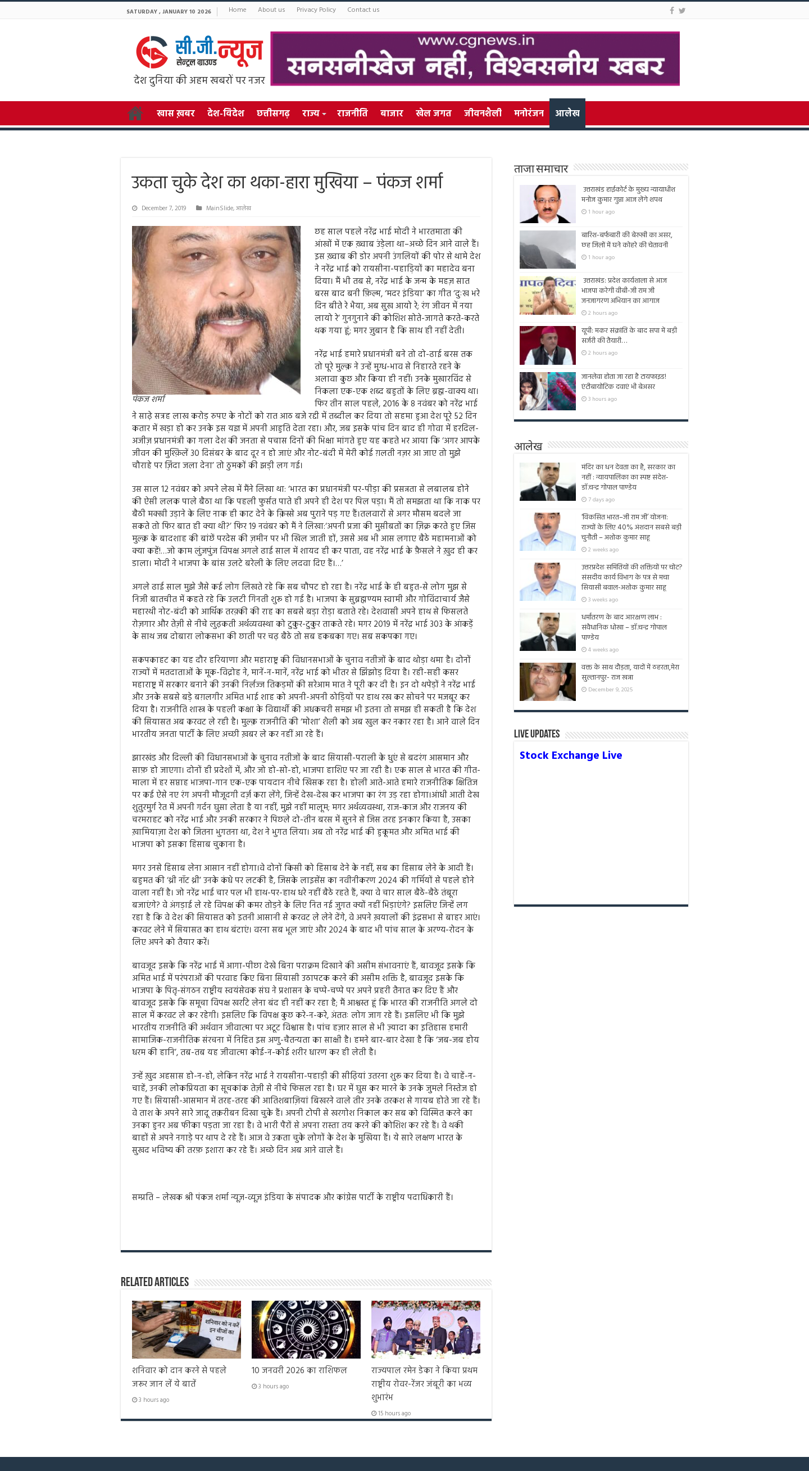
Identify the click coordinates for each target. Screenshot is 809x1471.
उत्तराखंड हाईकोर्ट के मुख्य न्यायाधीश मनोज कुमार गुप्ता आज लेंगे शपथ (628, 195)
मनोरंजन (529, 114)
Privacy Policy (316, 10)
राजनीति (352, 114)
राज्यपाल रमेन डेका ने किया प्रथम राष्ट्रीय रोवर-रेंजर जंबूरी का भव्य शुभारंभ (424, 1384)
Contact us (363, 10)
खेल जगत (434, 114)
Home (238, 10)
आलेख (567, 114)
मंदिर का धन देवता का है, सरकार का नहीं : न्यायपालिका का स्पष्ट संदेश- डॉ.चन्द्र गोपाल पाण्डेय (628, 477)
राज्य (310, 114)
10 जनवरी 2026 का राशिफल (299, 1371)
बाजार (391, 114)
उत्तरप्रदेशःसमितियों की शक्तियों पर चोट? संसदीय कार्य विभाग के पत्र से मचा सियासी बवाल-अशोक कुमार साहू (631, 578)
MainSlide (219, 208)
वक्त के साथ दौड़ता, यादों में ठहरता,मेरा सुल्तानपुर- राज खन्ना (630, 673)
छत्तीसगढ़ (273, 114)
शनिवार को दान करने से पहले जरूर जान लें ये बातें (179, 1377)
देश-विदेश (225, 114)
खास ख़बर (176, 114)
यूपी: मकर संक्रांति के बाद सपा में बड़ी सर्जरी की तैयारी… (629, 336)
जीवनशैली (483, 114)
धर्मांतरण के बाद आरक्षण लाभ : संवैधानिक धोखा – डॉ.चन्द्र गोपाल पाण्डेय (624, 628)
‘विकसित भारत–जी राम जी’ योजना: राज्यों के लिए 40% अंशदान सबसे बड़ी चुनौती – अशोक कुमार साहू (631, 528)
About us (271, 10)
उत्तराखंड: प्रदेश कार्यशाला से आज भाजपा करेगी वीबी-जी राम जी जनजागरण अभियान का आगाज (624, 291)
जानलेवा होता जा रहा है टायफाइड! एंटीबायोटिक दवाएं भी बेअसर (623, 382)
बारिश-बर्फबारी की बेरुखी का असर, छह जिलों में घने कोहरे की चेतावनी (626, 240)
